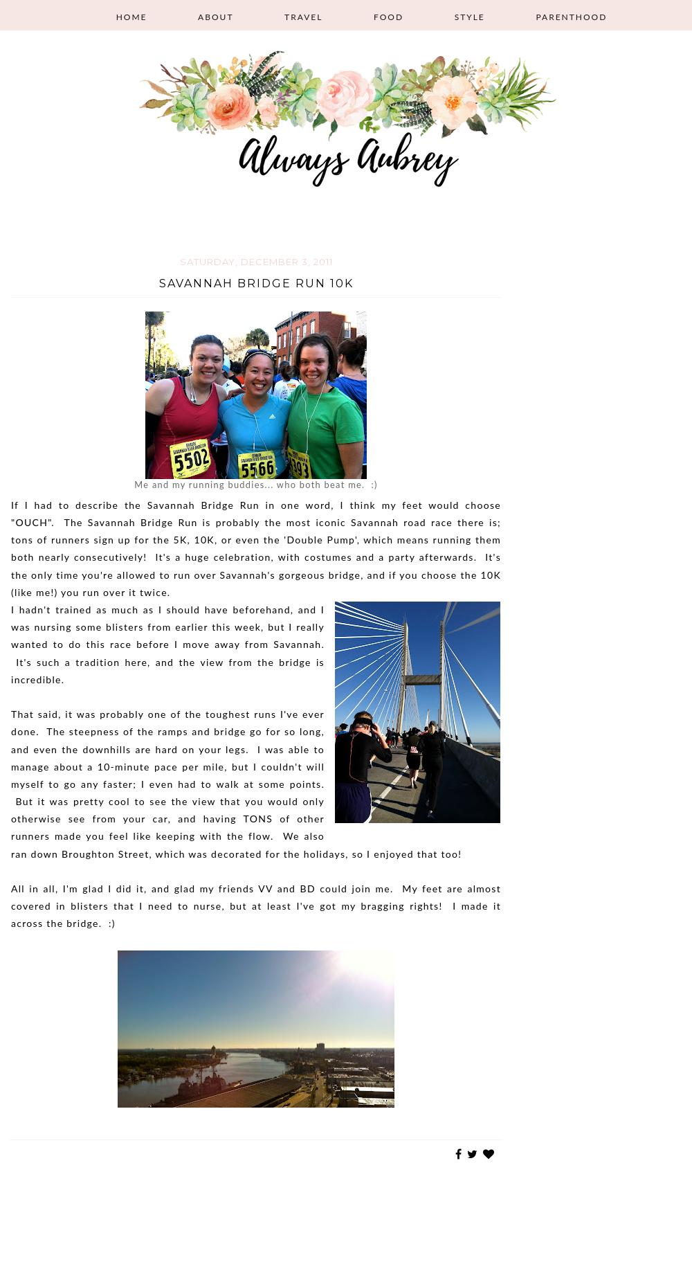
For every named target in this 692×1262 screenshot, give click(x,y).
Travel (303, 17)
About (215, 17)
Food (388, 17)
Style (470, 17)
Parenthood (571, 17)
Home (131, 17)
